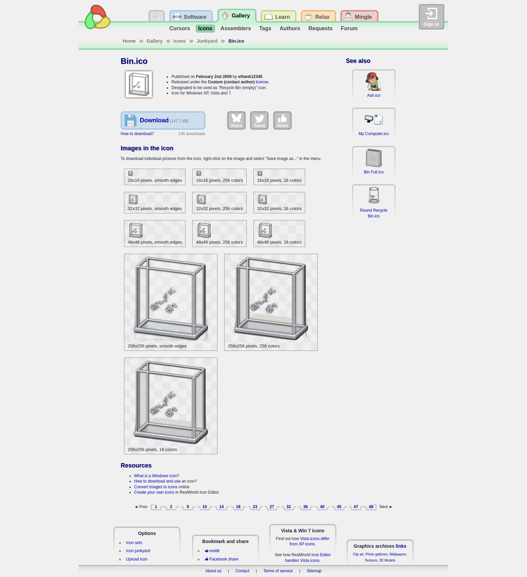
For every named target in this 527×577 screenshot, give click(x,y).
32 (288, 506)
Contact (242, 571)
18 (238, 506)
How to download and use (157, 481)
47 (356, 506)
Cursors (179, 28)
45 (339, 506)
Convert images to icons (155, 487)
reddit (212, 550)
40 (322, 506)
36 (305, 506)
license (262, 82)
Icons (205, 28)
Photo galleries (376, 554)
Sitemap (314, 571)
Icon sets (134, 542)
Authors (290, 28)
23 (255, 506)
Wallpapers (398, 554)
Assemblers (235, 28)
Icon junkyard (138, 550)
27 (272, 506)
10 (204, 506)
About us (213, 571)
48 (371, 506)
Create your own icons (154, 492)
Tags (265, 28)
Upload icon (136, 559)
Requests (321, 28)
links (401, 546)
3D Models (387, 560)
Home (129, 41)
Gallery (154, 41)
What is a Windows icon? (156, 475)
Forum (349, 28)
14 (221, 506)
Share (236, 120)
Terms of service (278, 571)
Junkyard (207, 41)
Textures (371, 560)
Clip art (358, 554)
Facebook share (221, 559)
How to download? (137, 133)
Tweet (259, 120)
